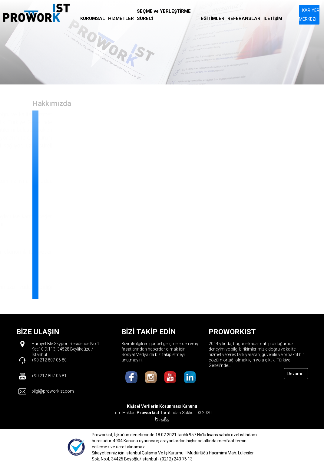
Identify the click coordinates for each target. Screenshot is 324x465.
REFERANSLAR (243, 18)
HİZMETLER (121, 18)
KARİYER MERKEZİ (309, 14)
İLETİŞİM (272, 18)
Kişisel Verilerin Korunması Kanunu (162, 406)
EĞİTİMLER (212, 18)
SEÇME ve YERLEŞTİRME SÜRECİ (164, 14)
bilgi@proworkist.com (52, 391)
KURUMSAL (92, 18)
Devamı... (296, 373)
